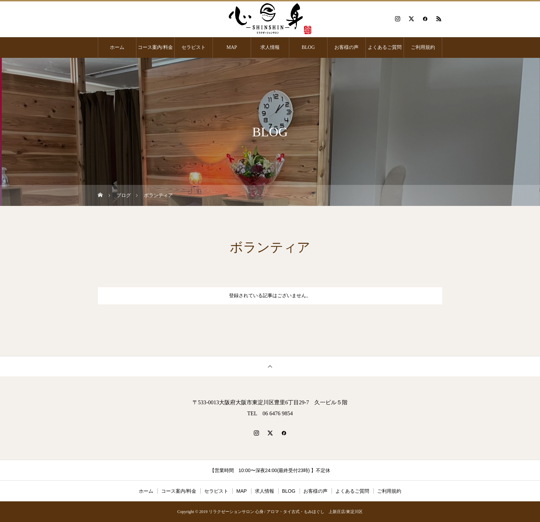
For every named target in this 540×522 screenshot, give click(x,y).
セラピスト (193, 47)
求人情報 (270, 47)
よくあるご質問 (385, 47)
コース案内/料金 (155, 47)
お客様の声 (346, 47)
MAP (232, 47)
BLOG (308, 47)
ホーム (117, 47)
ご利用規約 (423, 47)
